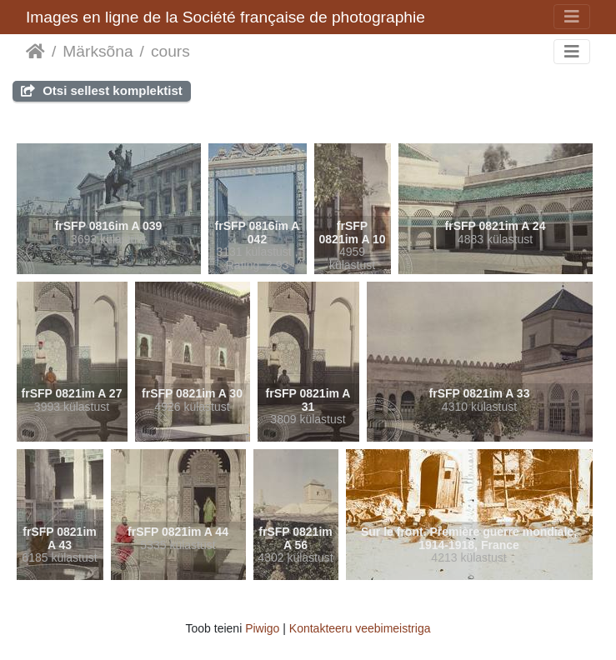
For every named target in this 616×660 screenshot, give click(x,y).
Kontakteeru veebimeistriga (360, 628)
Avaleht (35, 51)
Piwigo (262, 628)
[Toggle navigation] (571, 16)
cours (170, 51)
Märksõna (98, 51)
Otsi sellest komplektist (102, 90)
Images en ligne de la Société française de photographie (225, 17)
